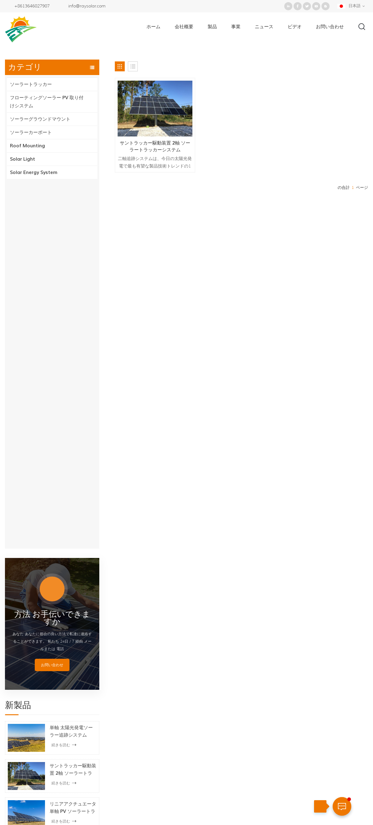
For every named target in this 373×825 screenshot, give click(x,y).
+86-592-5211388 (323, 707)
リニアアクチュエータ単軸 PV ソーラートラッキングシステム (73, 440)
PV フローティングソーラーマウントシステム (73, 517)
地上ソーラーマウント (184, 680)
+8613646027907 (32, 6)
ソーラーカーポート (31, 132)
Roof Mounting (27, 146)
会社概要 (184, 27)
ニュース (264, 27)
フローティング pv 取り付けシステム (200, 732)
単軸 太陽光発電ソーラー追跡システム (71, 363)
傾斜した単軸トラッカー (186, 775)
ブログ (208, 804)
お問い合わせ (330, 27)
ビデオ (295, 27)
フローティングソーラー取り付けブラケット (207, 722)
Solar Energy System (33, 172)
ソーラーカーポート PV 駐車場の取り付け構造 (72, 593)
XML (272, 804)
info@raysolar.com (87, 6)
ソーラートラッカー (31, 84)
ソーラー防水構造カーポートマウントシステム (73, 555)
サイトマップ (241, 804)
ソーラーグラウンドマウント (40, 119)
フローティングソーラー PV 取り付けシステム (46, 102)
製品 (212, 27)
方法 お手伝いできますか (52, 250)
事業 (235, 27)
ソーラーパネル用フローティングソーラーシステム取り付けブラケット (73, 478)
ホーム (153, 27)
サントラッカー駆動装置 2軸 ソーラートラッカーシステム (73, 402)
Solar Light (22, 159)
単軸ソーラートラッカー (186, 701)
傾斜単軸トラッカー (182, 711)
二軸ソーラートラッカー (186, 743)
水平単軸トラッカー (182, 753)
